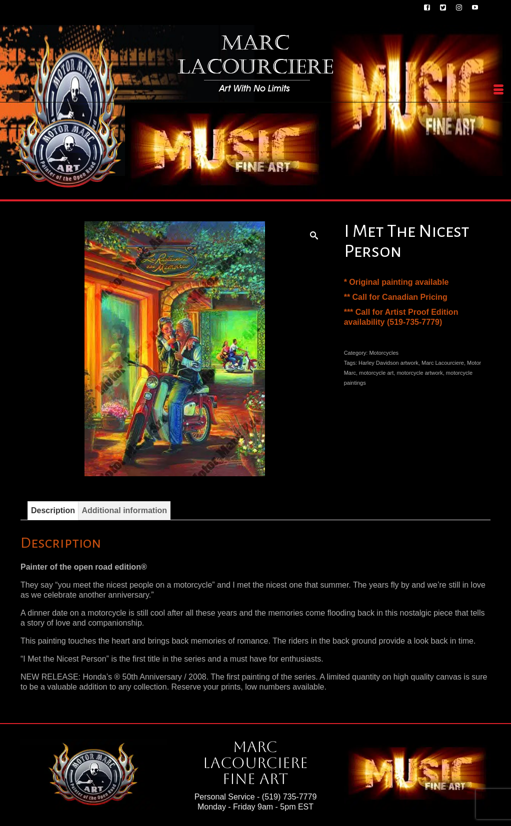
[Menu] (498, 89)
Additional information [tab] (124, 510)
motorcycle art (376, 373)
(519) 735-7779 (289, 797)
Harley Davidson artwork (388, 363)
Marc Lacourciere (443, 363)
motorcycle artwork (419, 373)
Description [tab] (53, 510)
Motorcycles (383, 353)
